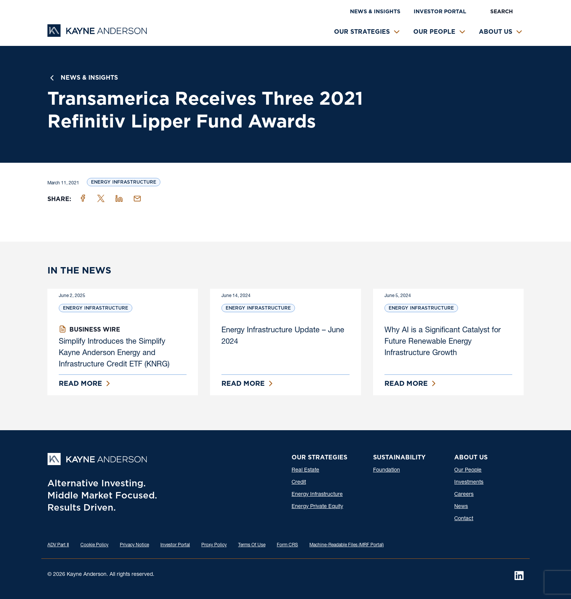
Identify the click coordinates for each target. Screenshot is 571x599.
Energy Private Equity (317, 506)
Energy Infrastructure (123, 182)
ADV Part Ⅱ (58, 545)
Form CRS (287, 545)
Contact (463, 519)
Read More (80, 383)
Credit (299, 482)
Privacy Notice (134, 545)
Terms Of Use (251, 545)
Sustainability (399, 457)
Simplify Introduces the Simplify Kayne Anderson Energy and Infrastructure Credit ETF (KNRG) (114, 353)
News (461, 506)
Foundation (386, 470)
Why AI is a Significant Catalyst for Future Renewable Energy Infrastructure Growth (442, 342)
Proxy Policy (214, 545)
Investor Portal (440, 11)
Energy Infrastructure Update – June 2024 (282, 336)
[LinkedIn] (519, 575)
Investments (468, 482)
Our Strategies (362, 31)
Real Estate (305, 470)
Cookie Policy (94, 545)
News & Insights (375, 11)
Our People (434, 31)
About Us (495, 31)
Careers (464, 494)
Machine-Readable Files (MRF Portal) (346, 545)
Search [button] (501, 11)
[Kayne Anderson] (97, 34)
